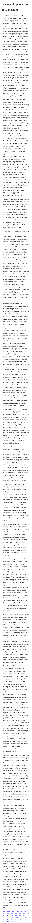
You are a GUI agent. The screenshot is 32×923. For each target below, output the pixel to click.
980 (8, 921)
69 (3, 919)
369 (24, 915)
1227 (4, 911)
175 (24, 913)
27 (21, 911)
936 (18, 911)
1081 (4, 917)
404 (8, 917)
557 (8, 913)
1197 (13, 911)
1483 (11, 919)
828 (8, 915)
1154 (16, 919)
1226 (26, 919)
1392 (8, 911)
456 (12, 917)
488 (12, 913)
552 (20, 913)
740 (21, 917)
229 (12, 921)
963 (28, 913)
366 (3, 915)
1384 (16, 921)
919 (3, 913)
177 (16, 913)
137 (25, 911)
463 (12, 915)
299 (3, 921)
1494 (26, 917)
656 (7, 919)
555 (20, 915)
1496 (21, 919)
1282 (17, 917)
